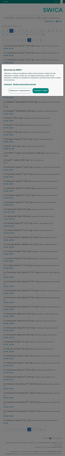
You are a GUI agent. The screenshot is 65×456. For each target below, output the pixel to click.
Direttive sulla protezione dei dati (24, 84)
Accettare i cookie (40, 90)
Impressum (8, 84)
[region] (32, 80)
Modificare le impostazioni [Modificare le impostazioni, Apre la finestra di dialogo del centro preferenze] (20, 90)
